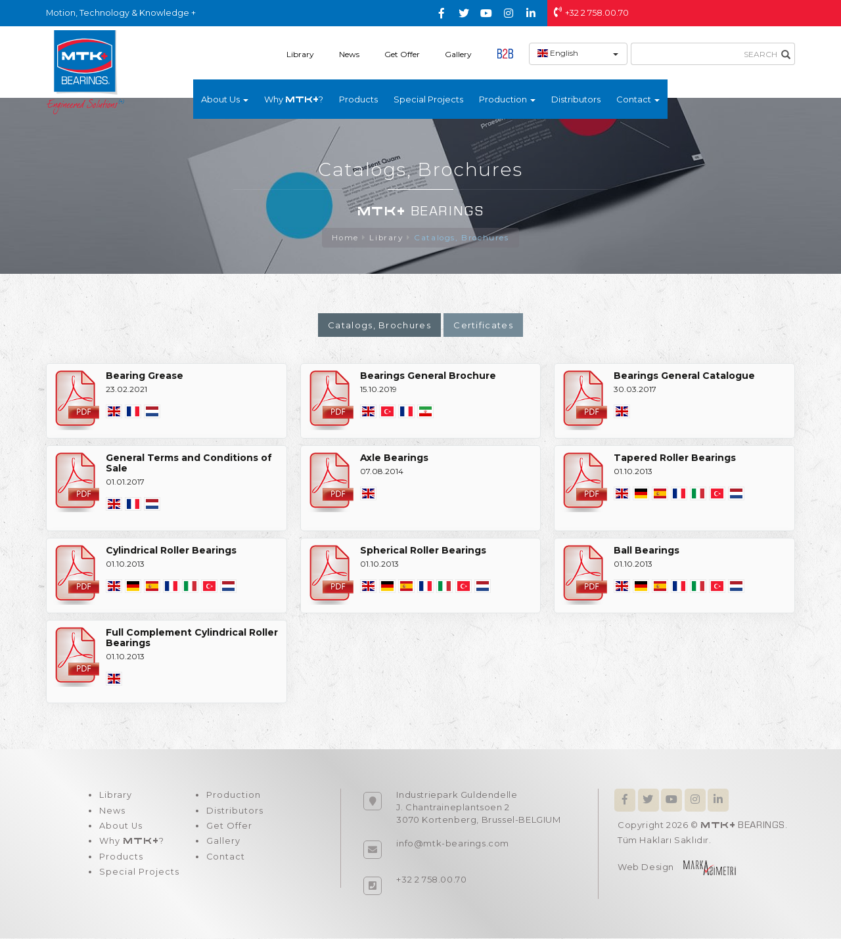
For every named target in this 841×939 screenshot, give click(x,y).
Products (358, 99)
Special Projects (428, 99)
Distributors (576, 99)
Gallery (458, 54)
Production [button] (507, 99)
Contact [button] (638, 99)
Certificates (483, 325)
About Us (121, 827)
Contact (224, 859)
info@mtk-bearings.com (452, 844)
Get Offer (402, 54)
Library (300, 54)
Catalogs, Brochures (463, 238)
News (349, 54)
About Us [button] (224, 99)
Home (343, 238)
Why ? (293, 99)
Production (232, 796)
